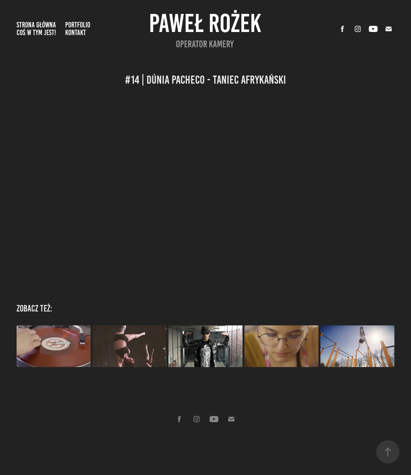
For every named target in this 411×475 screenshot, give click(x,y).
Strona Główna (36, 25)
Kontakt (75, 33)
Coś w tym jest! (36, 33)
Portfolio (77, 25)
